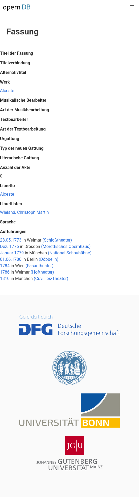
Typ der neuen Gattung (21, 148)
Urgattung (9, 138)
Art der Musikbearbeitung (24, 109)
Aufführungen (13, 231)
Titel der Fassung (16, 53)
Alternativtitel (13, 72)
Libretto (7, 185)
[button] (132, 7)
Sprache (8, 221)
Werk (5, 82)
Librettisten (11, 203)
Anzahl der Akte (15, 167)
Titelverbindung (15, 62)
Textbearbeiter (14, 119)
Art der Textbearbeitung (23, 129)
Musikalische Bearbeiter (23, 100)
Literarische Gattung (19, 157)
